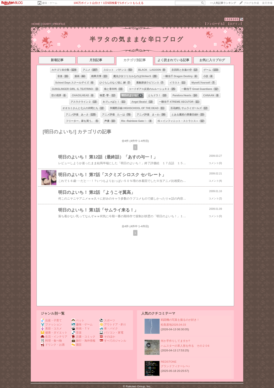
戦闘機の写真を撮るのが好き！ (180, 319)
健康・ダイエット (54, 332)
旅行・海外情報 (83, 340)
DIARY (46, 24)
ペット (78, 320)
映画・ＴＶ (81, 328)
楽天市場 (267, 2)
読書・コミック (83, 336)
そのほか (107, 336)
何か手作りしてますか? (175, 340)
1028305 (232, 19)
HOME (36, 24)
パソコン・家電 (111, 332)
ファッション (51, 324)
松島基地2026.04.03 (173, 324)
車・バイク (109, 328)
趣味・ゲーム (49, 2)
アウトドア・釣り (113, 324)
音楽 (77, 332)
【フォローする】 (215, 23)
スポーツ (107, 320)
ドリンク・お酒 (53, 344)
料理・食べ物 (51, 340)
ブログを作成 (251, 2)
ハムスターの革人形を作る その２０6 (185, 345)
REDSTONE (169, 361)
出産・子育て (51, 320)
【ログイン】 (235, 23)
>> (223, 2)
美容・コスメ (51, 328)
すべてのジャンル (113, 340)
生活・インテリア (54, 336)
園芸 (77, 344)
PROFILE (59, 24)
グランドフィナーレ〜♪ (175, 366)
